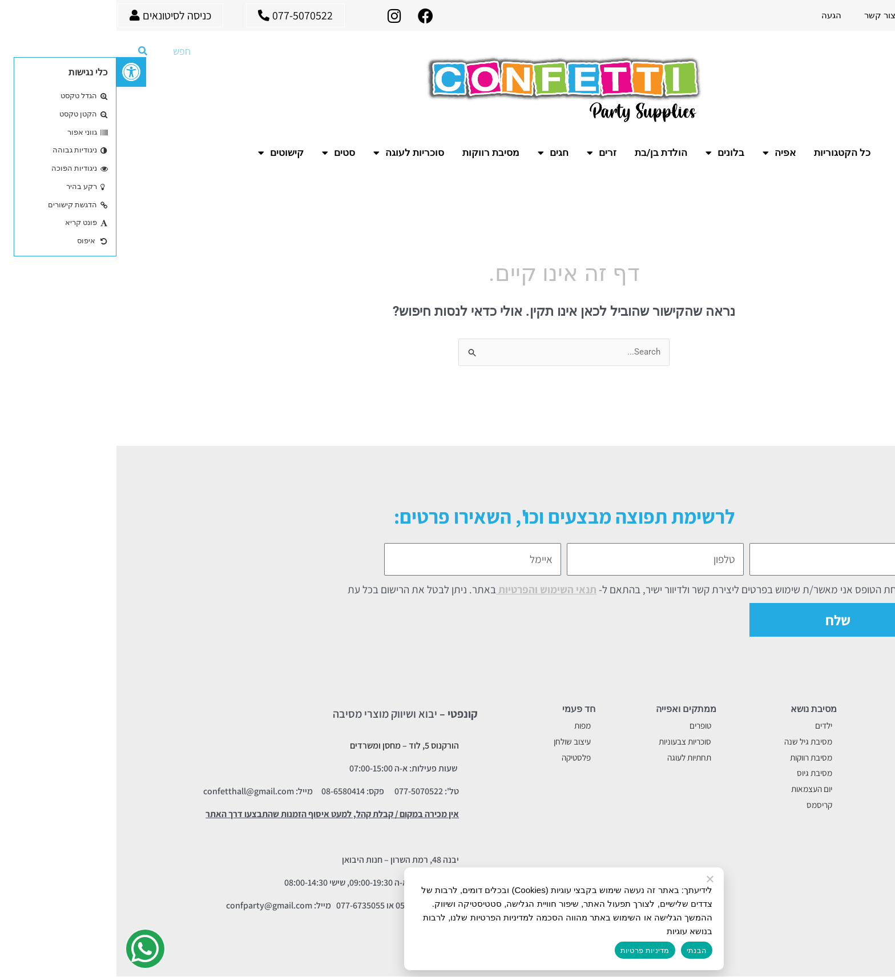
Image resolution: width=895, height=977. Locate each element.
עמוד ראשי (864, 15)
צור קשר (763, 15)
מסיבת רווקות (374, 152)
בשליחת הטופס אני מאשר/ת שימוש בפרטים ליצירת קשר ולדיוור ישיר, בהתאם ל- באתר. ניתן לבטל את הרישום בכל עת (515, 589)
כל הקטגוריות (726, 152)
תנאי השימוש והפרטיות (430, 589)
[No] (594, 879)
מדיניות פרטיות (528, 950)
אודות (812, 15)
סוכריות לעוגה (292, 152)
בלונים (608, 152)
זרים (485, 152)
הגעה (715, 15)
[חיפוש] (26, 51)
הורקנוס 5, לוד (317, 746)
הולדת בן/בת (544, 152)
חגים (436, 152)
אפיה (662, 152)
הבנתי (580, 950)
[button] (15, 72)
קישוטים (164, 152)
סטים (222, 152)
